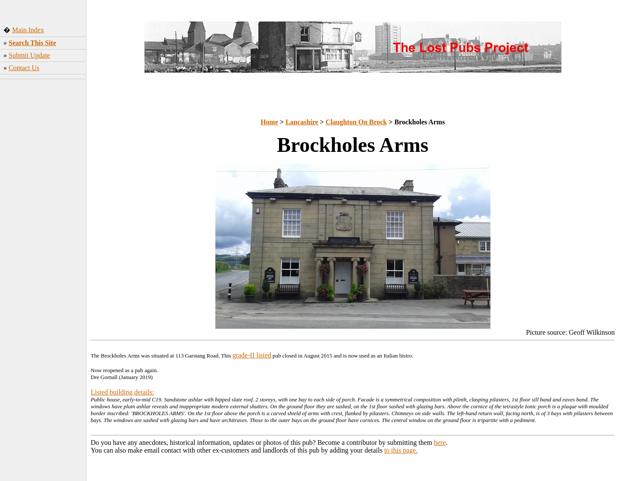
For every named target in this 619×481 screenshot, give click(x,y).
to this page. (401, 450)
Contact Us (24, 67)
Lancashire (301, 122)
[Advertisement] (43, 210)
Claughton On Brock (356, 122)
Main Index (28, 30)
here (440, 442)
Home (269, 122)
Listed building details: (122, 392)
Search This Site (32, 42)
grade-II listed (252, 355)
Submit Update (29, 55)
